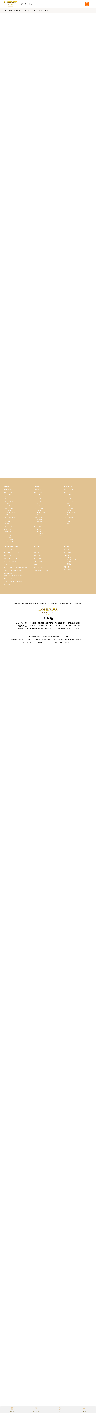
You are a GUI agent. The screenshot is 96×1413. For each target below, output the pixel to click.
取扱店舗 (12, 1411)
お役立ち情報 (37, 1316)
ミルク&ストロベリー (20, 10)
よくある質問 (37, 1313)
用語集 (36, 1322)
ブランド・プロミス (39, 1307)
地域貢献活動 (67, 1327)
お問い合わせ (67, 1310)
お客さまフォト (38, 1319)
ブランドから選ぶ (8, 1307)
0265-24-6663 (61, 1386)
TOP (5, 10)
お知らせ (36, 1310)
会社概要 (66, 1324)
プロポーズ (7, 1322)
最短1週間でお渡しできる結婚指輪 (13, 1333)
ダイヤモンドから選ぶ (10, 1319)
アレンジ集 (7, 1342)
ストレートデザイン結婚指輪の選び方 (14, 1327)
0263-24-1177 (62, 1383)
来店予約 (66, 1307)
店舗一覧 (84, 1411)
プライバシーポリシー (40, 1324)
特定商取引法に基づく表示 (41, 1327)
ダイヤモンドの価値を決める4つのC (13, 1339)
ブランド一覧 (36, 1411)
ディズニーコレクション (10, 1316)
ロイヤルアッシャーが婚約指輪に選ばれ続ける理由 (17, 1324)
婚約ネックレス (8, 1336)
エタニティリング (8, 1313)
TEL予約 (60, 1411)
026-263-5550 (62, 1380)
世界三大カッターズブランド (11, 1310)
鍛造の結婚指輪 (8, 1330)
